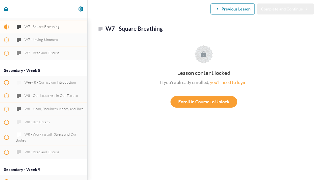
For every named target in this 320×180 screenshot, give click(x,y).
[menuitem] (81, 9)
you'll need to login (228, 82)
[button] (6, 9)
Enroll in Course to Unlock (204, 101)
